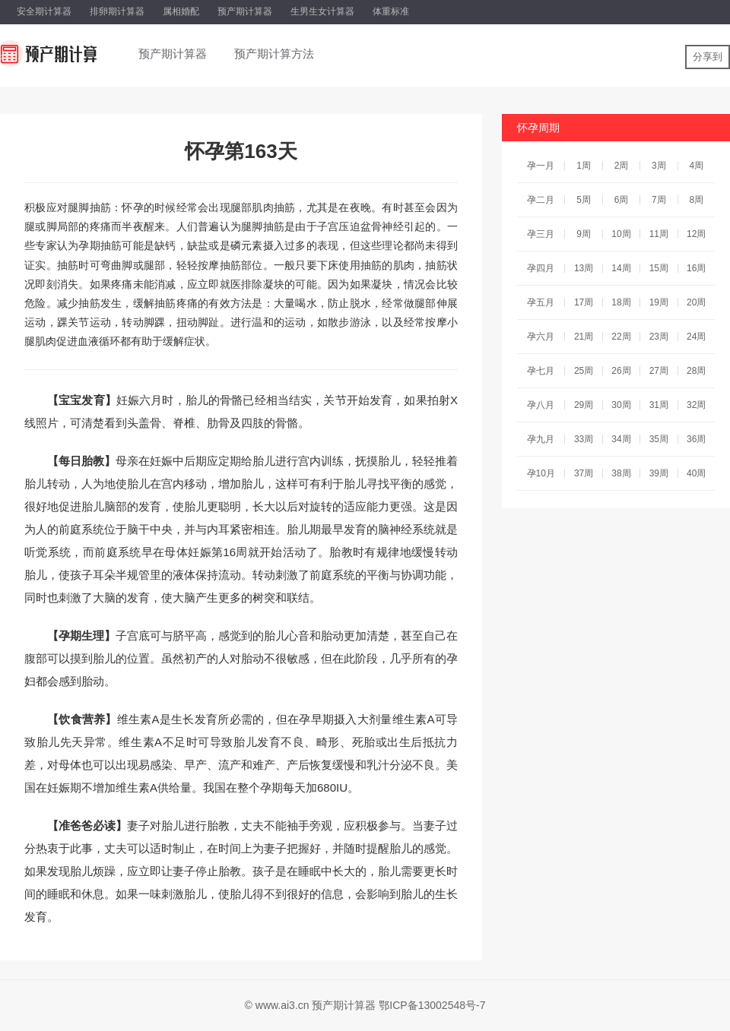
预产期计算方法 (274, 53)
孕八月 (540, 405)
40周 (696, 473)
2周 (621, 165)
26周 (620, 370)
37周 (583, 473)
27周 (658, 370)
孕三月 (540, 234)
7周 (659, 199)
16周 (696, 268)
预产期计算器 (244, 11)
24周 (696, 336)
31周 (658, 405)
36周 (696, 439)
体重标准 (391, 11)
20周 (696, 302)
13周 (583, 268)
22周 (620, 336)
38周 (620, 473)
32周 (696, 405)
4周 (696, 165)
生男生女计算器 (322, 11)
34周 (620, 439)
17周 (583, 302)
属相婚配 (181, 11)
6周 (621, 199)
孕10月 (541, 473)
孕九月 (540, 439)
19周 (658, 302)
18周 (620, 302)
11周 (658, 234)
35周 (658, 439)
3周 (659, 165)
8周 (696, 199)
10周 (620, 234)
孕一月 (540, 165)
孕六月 (540, 336)
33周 (583, 439)
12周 (696, 234)
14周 (620, 268)
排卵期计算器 (117, 11)
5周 (583, 199)
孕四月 (540, 268)
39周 (658, 473)
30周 (620, 405)
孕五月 (540, 302)
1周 (583, 165)
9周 (583, 234)
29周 (583, 405)
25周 (583, 370)
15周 (658, 268)
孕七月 (540, 370)
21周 (583, 336)
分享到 (707, 56)
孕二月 (540, 199)
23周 (658, 336)
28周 (696, 370)
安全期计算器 (44, 11)
